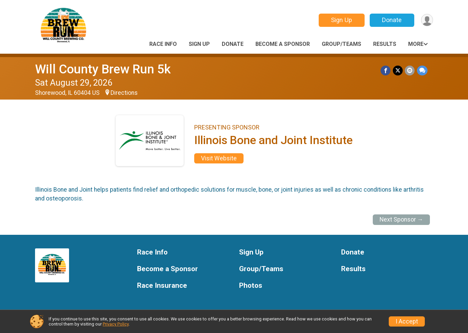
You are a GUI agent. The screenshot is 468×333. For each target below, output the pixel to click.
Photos (250, 286)
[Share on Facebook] (386, 70)
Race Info (163, 44)
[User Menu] (426, 20)
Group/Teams (341, 44)
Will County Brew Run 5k (103, 69)
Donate (391, 19)
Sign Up (341, 19)
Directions (124, 92)
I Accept (407, 321)
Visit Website (219, 158)
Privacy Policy (116, 324)
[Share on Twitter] (398, 70)
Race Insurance (162, 286)
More (415, 44)
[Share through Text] (422, 70)
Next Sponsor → (401, 219)
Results (384, 44)
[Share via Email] (410, 70)
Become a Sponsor (282, 44)
